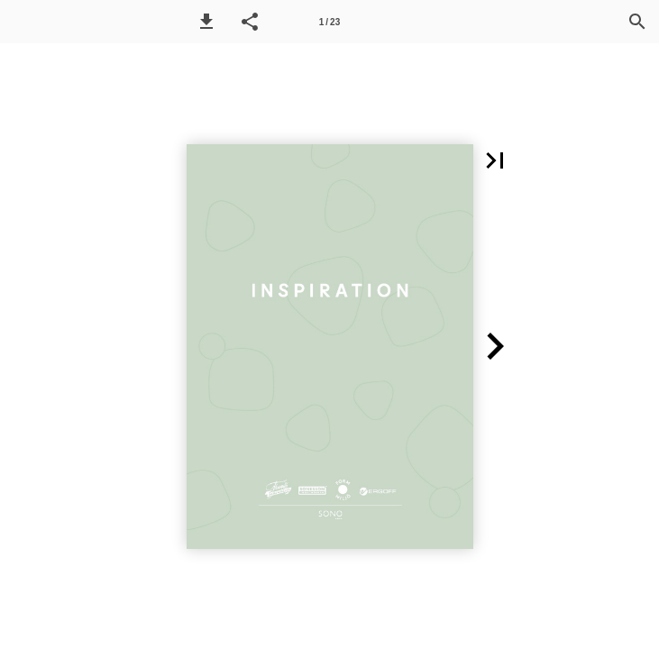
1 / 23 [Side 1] (329, 22)
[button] (206, 21)
